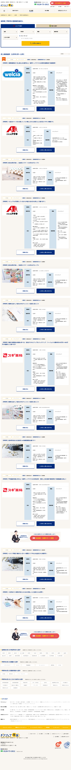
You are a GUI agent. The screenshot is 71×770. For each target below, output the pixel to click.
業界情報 (27, 716)
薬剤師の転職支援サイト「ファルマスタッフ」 (19, 719)
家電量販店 (28, 665)
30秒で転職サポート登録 (60, 3)
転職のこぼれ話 (36, 714)
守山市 (35, 653)
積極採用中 (25, 682)
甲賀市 (47, 653)
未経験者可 (15, 687)
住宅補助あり (65, 682)
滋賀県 (15, 15)
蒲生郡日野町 (17, 655)
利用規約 (20, 703)
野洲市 (53, 653)
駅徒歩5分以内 (5, 687)
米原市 (10, 655)
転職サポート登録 (57, 706)
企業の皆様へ (22, 702)
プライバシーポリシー (35, 702)
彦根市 (9, 653)
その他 (59, 665)
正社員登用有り (18, 711)
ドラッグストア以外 (39, 709)
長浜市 (15, 653)
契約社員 (10, 673)
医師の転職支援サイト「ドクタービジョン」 (37, 719)
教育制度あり (45, 685)
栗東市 (41, 653)
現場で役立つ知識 (33, 716)
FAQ (44, 716)
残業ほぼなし (55, 685)
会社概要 (28, 702)
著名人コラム (40, 716)
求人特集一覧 (12, 709)
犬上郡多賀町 (59, 655)
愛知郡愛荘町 (34, 655)
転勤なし (66, 709)
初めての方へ (12, 702)
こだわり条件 (7, 37)
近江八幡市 (22, 653)
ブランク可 (35, 685)
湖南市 (59, 653)
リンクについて (26, 703)
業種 (38, 31)
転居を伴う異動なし (15, 685)
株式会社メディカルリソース (16, 721)
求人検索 (17, 702)
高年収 (45, 682)
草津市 (29, 653)
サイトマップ (32, 703)
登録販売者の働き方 (44, 714)
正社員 (4, 673)
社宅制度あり (5, 685)
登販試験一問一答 (59, 714)
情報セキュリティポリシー (45, 702)
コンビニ (17, 665)
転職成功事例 (16, 716)
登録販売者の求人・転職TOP (6, 15)
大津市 (3, 653)
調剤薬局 (52, 665)
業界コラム (22, 716)
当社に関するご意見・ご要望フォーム (25, 706)
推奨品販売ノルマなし (59, 709)
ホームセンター (42, 665)
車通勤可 (25, 685)
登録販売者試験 (52, 714)
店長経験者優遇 (15, 682)
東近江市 (3, 655)
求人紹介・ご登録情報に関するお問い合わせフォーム (43, 706)
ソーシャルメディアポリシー (56, 702)
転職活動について (22, 714)
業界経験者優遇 (5, 682)
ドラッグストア (7, 665)
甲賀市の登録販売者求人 (24, 15)
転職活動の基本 (29, 714)
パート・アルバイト (21, 673)
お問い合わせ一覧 (13, 706)
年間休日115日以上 (65, 685)
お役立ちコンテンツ (14, 714)
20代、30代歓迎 (35, 682)
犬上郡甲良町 (51, 655)
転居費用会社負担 (55, 682)
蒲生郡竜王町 (25, 655)
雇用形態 (56, 31)
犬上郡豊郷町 (42, 655)
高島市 (65, 653)
